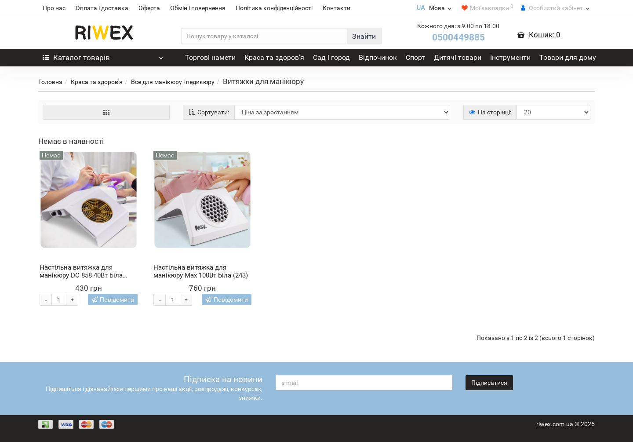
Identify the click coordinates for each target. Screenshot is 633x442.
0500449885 (458, 37)
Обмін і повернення (198, 7)
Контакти (336, 7)
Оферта (149, 7)
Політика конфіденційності (274, 7)
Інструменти (510, 57)
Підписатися (489, 382)
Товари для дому (567, 57)
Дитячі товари (457, 57)
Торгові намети (210, 57)
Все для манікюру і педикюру (173, 81)
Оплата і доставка (102, 7)
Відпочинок (378, 57)
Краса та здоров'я (274, 57)
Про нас (54, 7)
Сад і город (331, 57)
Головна (50, 81)
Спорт (415, 57)
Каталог (103, 55)
